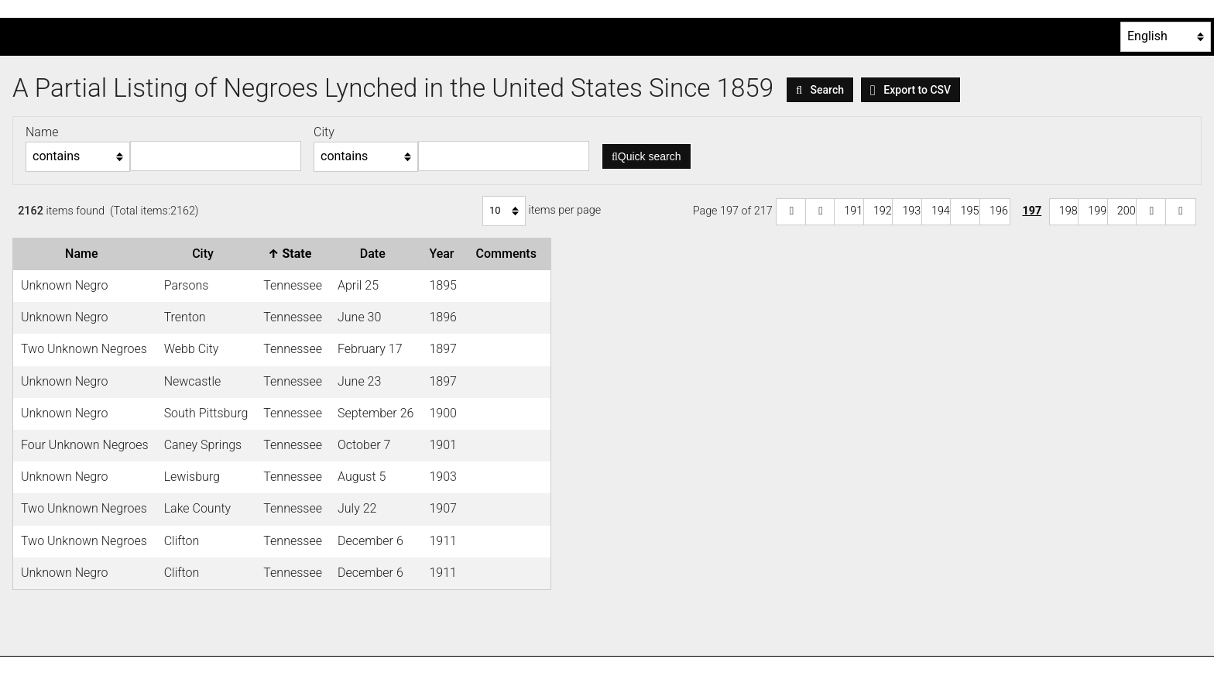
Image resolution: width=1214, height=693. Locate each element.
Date (376, 253)
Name (84, 253)
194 (940, 211)
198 (1068, 211)
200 (1126, 211)
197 (1031, 211)
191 (853, 211)
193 (911, 211)
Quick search (646, 156)
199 (1097, 211)
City (206, 253)
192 (882, 211)
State (292, 253)
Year (444, 253)
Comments (508, 253)
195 (969, 211)
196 (998, 211)
